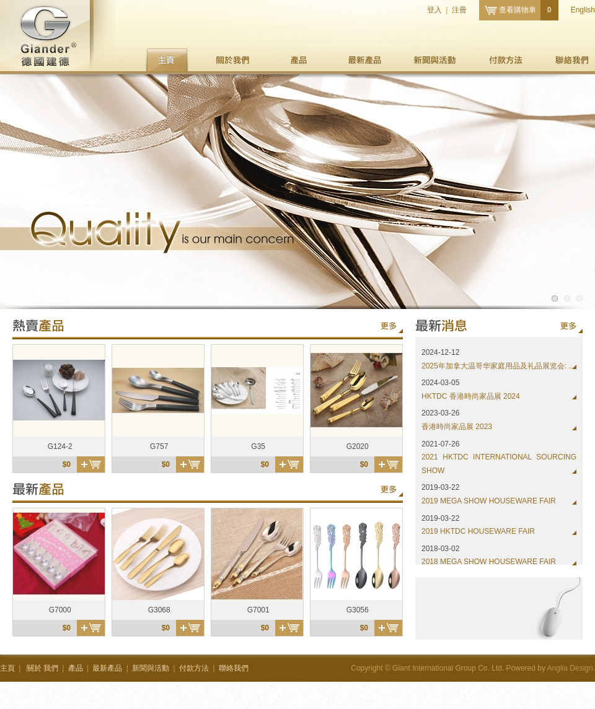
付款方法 (505, 60)
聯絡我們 (572, 60)
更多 (389, 326)
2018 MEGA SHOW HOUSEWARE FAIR (488, 561)
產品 (298, 60)
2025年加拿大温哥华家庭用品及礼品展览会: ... (498, 366)
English (583, 10)
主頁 (167, 60)
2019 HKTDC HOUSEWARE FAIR (478, 531)
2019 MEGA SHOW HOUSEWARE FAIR (488, 501)
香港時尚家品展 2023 (456, 426)
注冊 (459, 10)
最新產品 (364, 60)
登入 (434, 10)
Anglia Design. (571, 668)
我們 (232, 60)
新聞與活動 (434, 60)
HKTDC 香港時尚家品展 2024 (470, 396)
